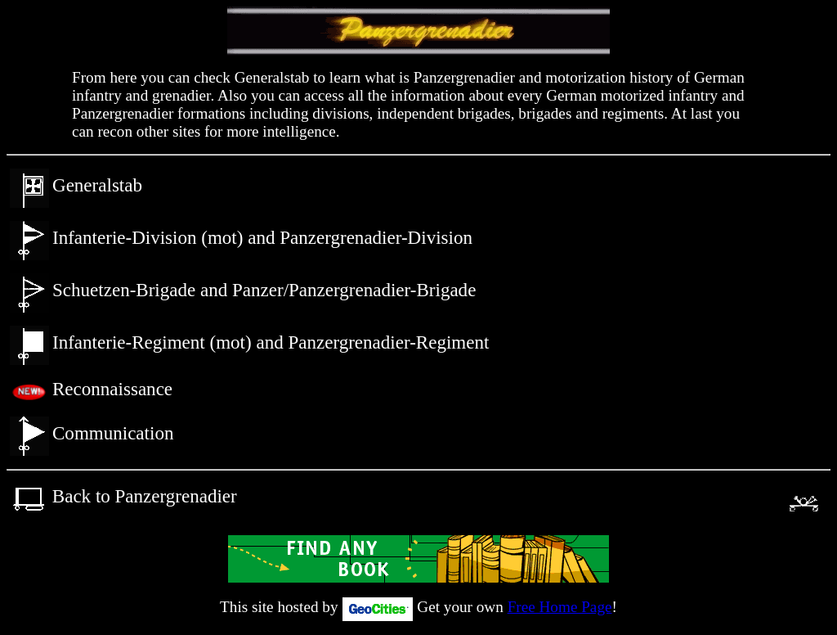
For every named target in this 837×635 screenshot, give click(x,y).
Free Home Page (560, 606)
